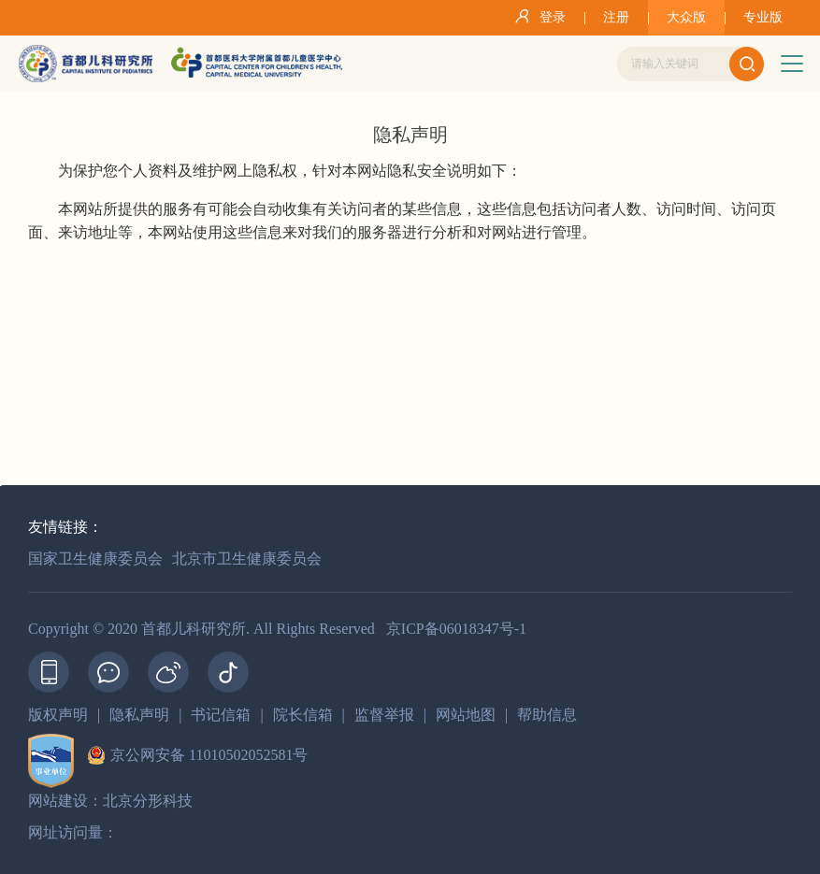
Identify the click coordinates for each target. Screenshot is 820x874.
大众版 (686, 17)
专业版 (763, 17)
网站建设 (58, 801)
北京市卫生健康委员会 (247, 558)
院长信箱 (303, 715)
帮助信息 (547, 715)
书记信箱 (221, 715)
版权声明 (58, 715)
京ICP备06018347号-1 (456, 629)
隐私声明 (139, 715)
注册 (616, 17)
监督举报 (384, 715)
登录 (537, 16)
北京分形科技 (148, 801)
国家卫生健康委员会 (95, 558)
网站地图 (466, 715)
